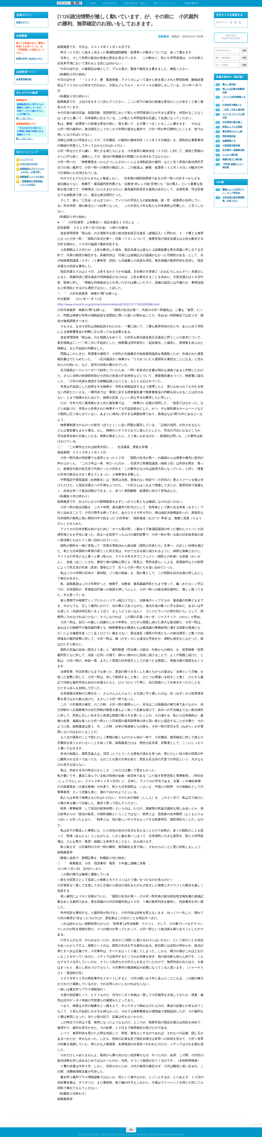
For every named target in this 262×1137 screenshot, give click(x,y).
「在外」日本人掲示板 (233, 109)
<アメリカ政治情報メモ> (234, 99)
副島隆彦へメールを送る (32, 176)
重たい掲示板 (229, 84)
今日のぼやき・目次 (134, 3)
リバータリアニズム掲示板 (233, 116)
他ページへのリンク (164, 3)
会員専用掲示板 (23, 79)
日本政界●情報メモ (231, 105)
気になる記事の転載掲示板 (233, 91)
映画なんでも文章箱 (232, 127)
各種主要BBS (191, 3)
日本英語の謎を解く (232, 122)
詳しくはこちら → (25, 118)
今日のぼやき (110, 3)
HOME (92, 3)
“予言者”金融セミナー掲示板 (233, 166)
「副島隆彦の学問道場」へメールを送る (32, 183)
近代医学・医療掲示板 (233, 150)
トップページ (26, 159)
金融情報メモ (229, 140)
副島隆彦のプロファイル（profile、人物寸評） (32, 170)
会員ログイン (22, 22)
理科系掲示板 (229, 136)
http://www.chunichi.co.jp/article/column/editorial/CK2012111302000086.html (109, 303)
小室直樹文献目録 (231, 145)
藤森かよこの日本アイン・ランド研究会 (233, 191)
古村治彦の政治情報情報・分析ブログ (233, 199)
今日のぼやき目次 (29, 164)
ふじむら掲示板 (230, 154)
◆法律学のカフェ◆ (232, 131)
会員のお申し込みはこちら (29, 58)
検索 (244, 50)
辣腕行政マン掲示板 (232, 159)
